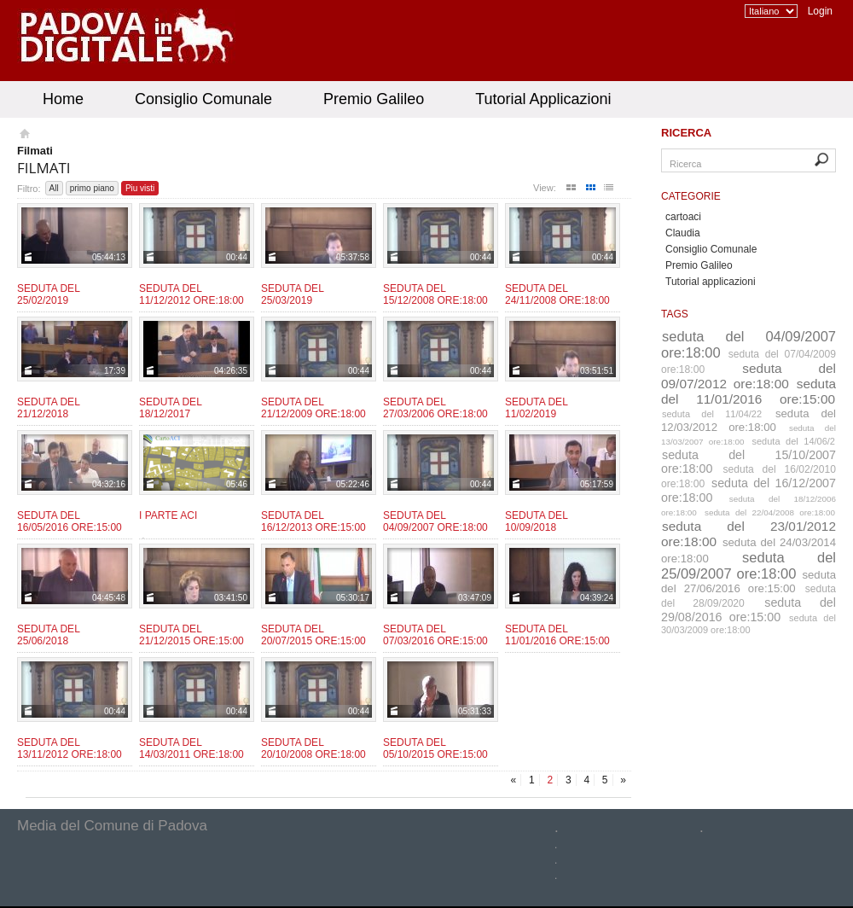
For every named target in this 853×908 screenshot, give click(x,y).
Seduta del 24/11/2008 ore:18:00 (557, 294)
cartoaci (683, 217)
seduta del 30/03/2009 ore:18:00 (748, 624)
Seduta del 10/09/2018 (536, 521)
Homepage (23, 135)
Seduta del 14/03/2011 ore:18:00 (191, 748)
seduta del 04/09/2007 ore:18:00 (748, 344)
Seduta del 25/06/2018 (48, 635)
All (54, 188)
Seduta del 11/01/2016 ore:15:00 (557, 635)
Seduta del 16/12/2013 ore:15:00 (313, 521)
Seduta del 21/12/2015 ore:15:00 (191, 635)
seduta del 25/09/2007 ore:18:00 (748, 565)
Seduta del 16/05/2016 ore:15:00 (69, 521)
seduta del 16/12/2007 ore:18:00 (748, 490)
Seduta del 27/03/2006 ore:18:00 (435, 408)
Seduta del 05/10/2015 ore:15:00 (435, 748)
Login (820, 11)
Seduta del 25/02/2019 (48, 294)
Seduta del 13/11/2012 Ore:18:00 (69, 748)
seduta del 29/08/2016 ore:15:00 (748, 610)
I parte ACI (168, 515)
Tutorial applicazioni (710, 282)
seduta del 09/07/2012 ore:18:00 (748, 376)
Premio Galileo (373, 99)
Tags (674, 314)
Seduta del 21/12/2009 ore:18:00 (313, 408)
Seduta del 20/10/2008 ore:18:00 (313, 748)
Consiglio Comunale (203, 99)
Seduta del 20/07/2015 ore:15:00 (313, 635)
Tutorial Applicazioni (543, 99)
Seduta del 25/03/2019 (292, 294)
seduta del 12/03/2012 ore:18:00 (748, 420)
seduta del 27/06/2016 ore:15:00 (748, 581)
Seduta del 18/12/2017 (170, 408)
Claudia (682, 233)
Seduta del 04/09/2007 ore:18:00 (435, 521)
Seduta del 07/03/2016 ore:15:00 (435, 635)
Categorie (691, 196)
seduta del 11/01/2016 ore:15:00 (748, 391)
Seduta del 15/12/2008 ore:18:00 (435, 294)
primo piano (92, 188)
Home (63, 99)
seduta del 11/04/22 (712, 414)
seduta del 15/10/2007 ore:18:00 (748, 461)
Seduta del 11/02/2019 (536, 408)
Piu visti (139, 188)
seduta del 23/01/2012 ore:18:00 (748, 534)
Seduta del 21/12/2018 (48, 408)
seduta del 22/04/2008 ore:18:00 (770, 512)
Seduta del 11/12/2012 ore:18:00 (191, 294)
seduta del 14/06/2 (794, 441)
